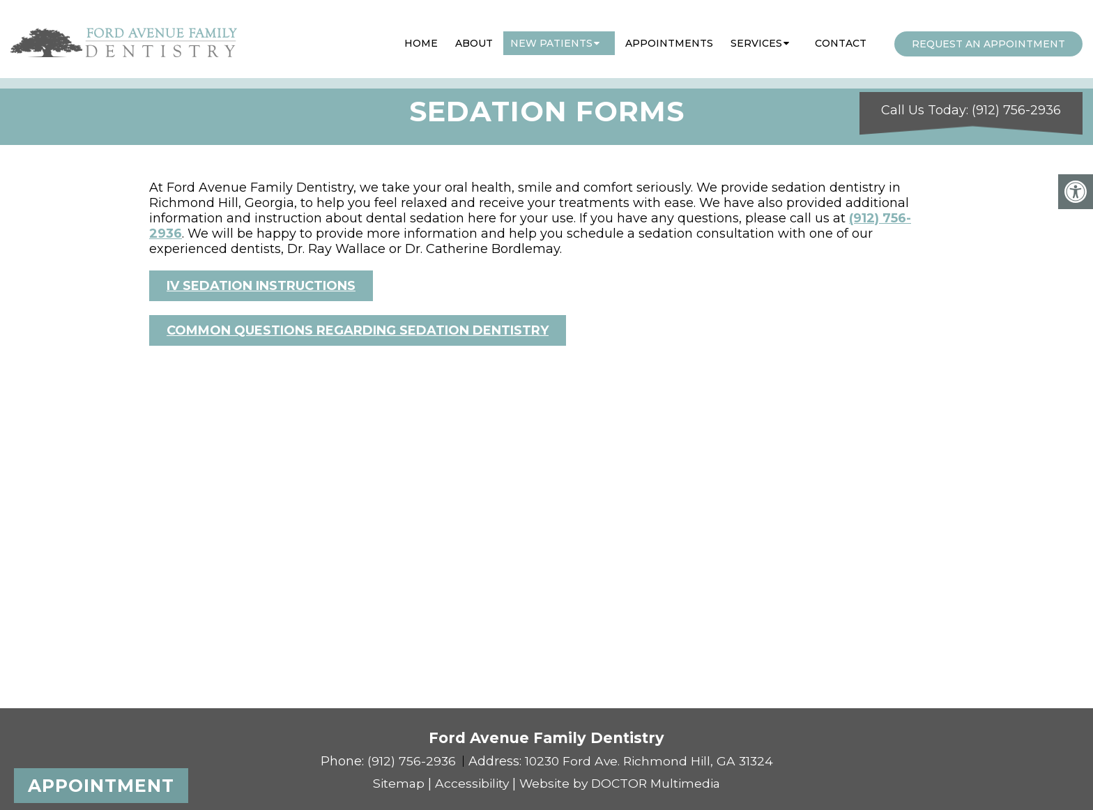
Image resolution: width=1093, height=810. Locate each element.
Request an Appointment (988, 37)
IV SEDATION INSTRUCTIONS (261, 285)
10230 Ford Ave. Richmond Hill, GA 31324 (649, 761)
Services (756, 37)
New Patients (551, 37)
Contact (840, 37)
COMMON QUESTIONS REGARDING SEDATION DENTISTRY (358, 330)
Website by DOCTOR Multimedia (622, 783)
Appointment (101, 785)
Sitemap (393, 783)
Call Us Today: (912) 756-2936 (971, 96)
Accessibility (469, 783)
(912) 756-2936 (410, 761)
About (474, 37)
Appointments (669, 37)
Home (421, 37)
